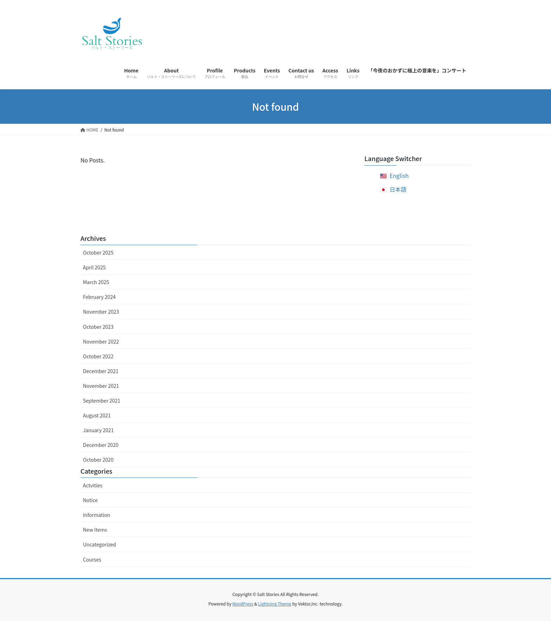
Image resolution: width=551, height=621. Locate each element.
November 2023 (101, 311)
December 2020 (100, 444)
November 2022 (101, 341)
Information (96, 514)
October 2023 (98, 326)
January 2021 (98, 430)
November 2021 (101, 385)
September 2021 (101, 400)
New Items (95, 529)
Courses (92, 559)
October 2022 (98, 356)
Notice (90, 500)
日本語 (398, 189)
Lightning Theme (274, 604)
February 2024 (99, 296)
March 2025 (96, 282)
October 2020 (98, 459)
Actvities (92, 485)
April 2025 (94, 267)
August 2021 (97, 415)
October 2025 (98, 252)
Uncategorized (99, 544)
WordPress (242, 604)
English (399, 175)
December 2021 (100, 370)
